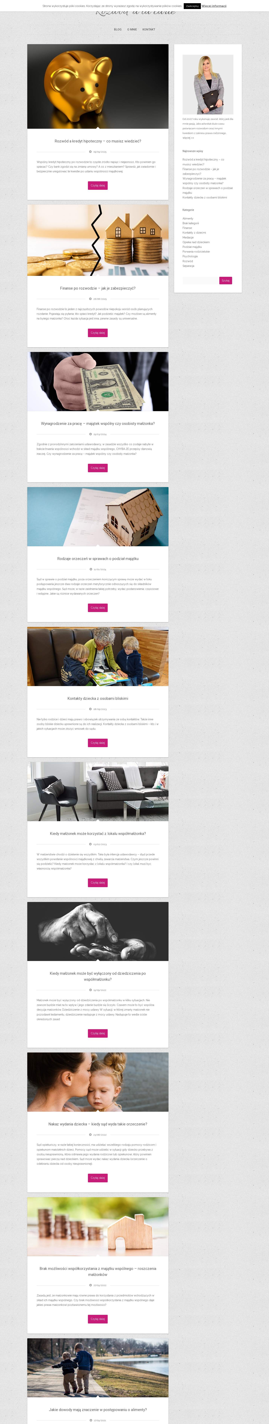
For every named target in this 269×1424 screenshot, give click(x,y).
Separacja (188, 265)
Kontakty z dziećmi (194, 232)
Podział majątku (192, 246)
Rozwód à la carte (134, 11)
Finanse (187, 227)
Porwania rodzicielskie (196, 251)
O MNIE (132, 29)
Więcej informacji (214, 6)
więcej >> (188, 137)
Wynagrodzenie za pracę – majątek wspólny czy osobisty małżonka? (98, 423)
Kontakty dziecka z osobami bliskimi (97, 698)
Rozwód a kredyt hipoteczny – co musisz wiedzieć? (98, 141)
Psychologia (190, 256)
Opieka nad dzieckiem (196, 242)
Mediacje (188, 237)
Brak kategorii (191, 223)
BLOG (118, 29)
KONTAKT (149, 29)
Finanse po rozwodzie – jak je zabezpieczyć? (98, 288)
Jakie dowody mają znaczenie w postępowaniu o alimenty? (98, 1409)
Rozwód (188, 261)
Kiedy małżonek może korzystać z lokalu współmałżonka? (98, 833)
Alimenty (188, 218)
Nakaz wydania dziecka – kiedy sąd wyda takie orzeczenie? (97, 1124)
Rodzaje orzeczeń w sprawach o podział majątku (98, 558)
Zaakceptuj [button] (192, 6)
